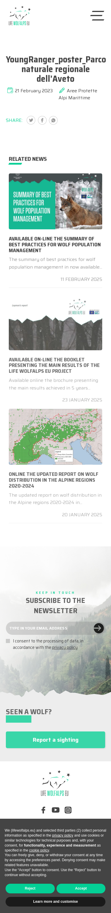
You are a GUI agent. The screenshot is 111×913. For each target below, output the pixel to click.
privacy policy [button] (62, 835)
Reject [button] (30, 888)
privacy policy (65, 647)
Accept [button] (81, 888)
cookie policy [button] (39, 850)
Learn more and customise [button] (55, 902)
